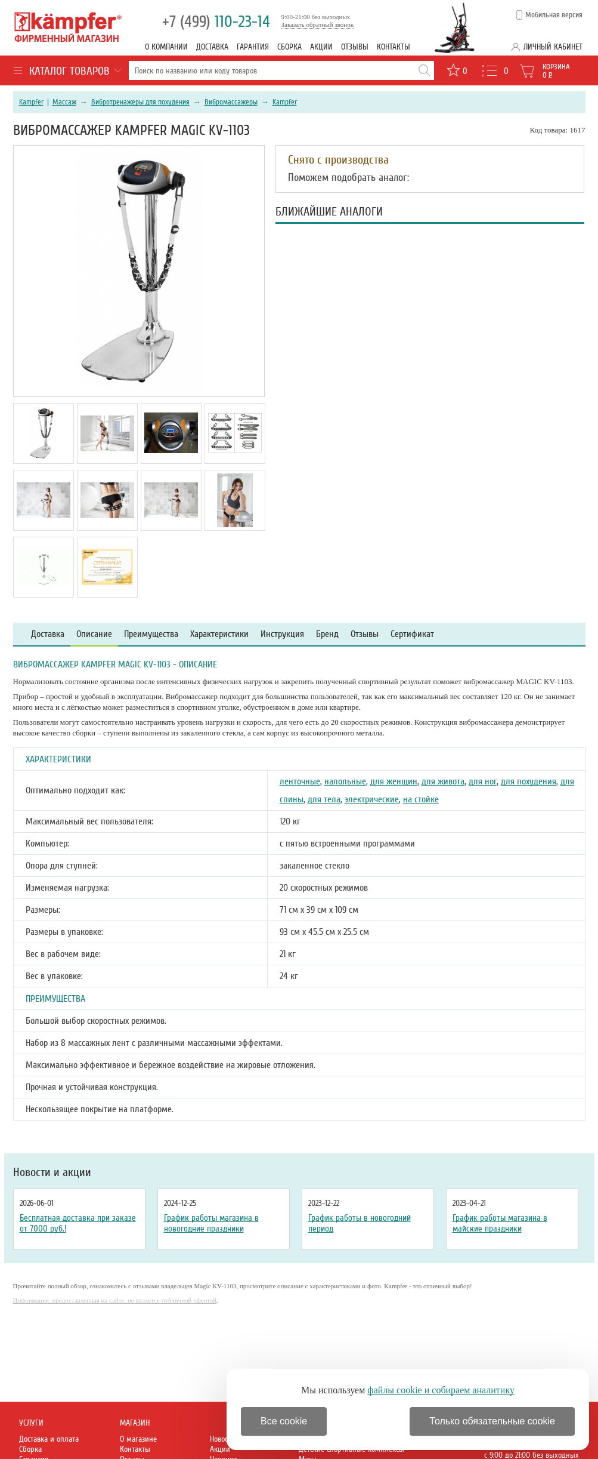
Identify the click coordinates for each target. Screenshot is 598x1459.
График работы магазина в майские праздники (500, 1223)
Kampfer (31, 102)
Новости (222, 1439)
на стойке (421, 799)
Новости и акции (52, 1172)
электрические (372, 799)
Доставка (212, 47)
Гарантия (253, 47)
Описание (94, 634)
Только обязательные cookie (492, 1421)
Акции (321, 47)
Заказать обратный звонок (317, 24)
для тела (324, 799)
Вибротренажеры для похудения (140, 102)
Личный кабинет (552, 47)
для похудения (528, 781)
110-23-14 (216, 22)
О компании (166, 47)
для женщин (393, 781)
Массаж (64, 102)
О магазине (138, 1439)
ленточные (300, 781)
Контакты (393, 47)
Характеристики (219, 634)
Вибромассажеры (231, 102)
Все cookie (284, 1421)
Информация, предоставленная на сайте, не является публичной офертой (115, 1300)
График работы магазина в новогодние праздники (211, 1223)
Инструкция (282, 634)
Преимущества (151, 634)
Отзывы (354, 47)
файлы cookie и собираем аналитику (441, 1390)
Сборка (289, 47)
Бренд (327, 634)
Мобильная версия (553, 15)
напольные (345, 781)
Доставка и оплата (49, 1439)
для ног (483, 781)
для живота (443, 781)
